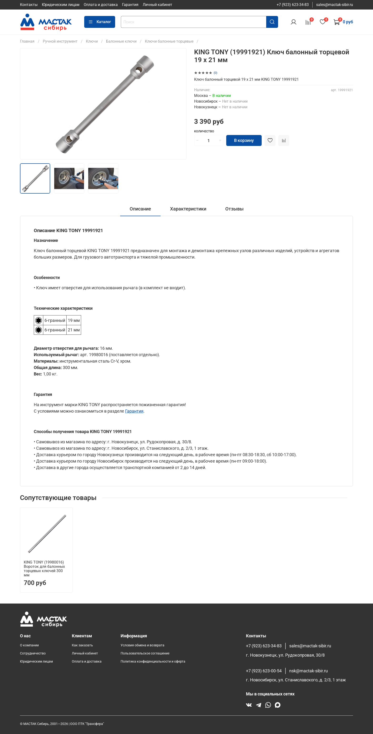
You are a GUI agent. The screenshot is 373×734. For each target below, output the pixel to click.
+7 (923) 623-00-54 (264, 671)
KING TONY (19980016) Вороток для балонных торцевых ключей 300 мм (44, 568)
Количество (204, 131)
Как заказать (82, 645)
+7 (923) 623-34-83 (293, 4)
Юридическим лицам (60, 4)
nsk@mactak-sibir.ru (308, 671)
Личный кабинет (157, 4)
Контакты (29, 4)
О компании (29, 645)
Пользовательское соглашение (145, 653)
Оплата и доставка (101, 4)
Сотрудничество (33, 653)
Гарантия (130, 4)
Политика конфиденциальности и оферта (153, 661)
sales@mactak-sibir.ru (334, 4)
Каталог (99, 22)
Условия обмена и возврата (142, 645)
